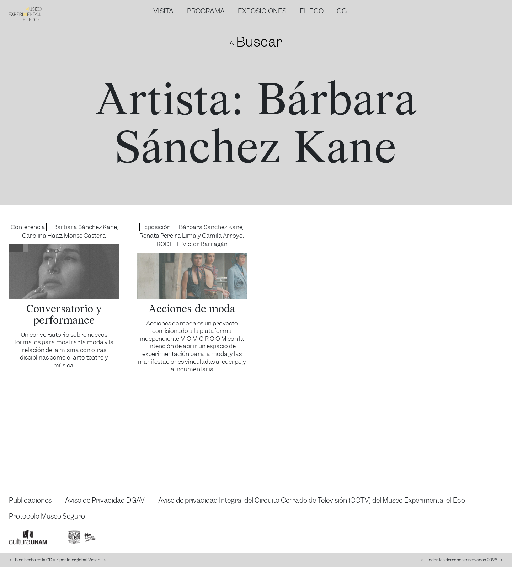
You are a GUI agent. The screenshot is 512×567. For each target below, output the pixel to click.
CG (342, 11)
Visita (163, 11)
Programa (206, 11)
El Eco (312, 11)
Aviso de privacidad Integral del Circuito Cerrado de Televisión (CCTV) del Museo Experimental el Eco (311, 500)
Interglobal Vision (83, 560)
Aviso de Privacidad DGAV (105, 500)
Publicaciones (30, 500)
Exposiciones (262, 11)
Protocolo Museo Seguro (47, 516)
